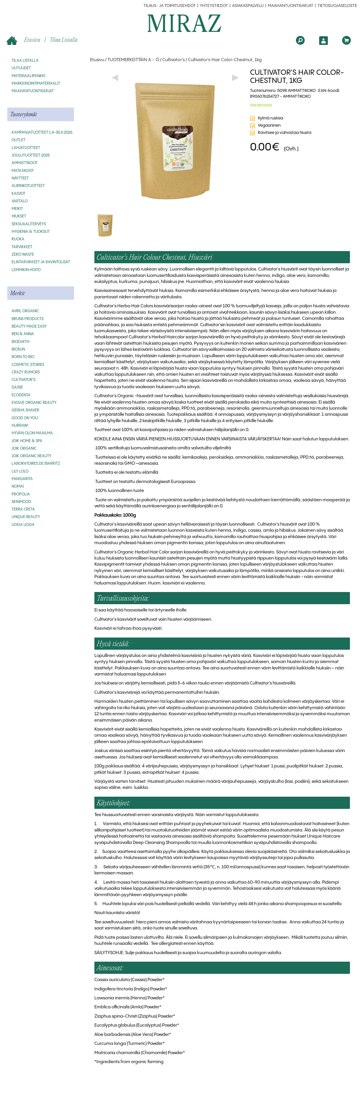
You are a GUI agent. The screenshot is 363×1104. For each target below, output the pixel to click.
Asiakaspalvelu (248, 6)
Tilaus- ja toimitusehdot (169, 6)
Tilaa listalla (64, 39)
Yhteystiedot (214, 6)
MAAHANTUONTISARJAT (290, 6)
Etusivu (24, 40)
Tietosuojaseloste (337, 6)
